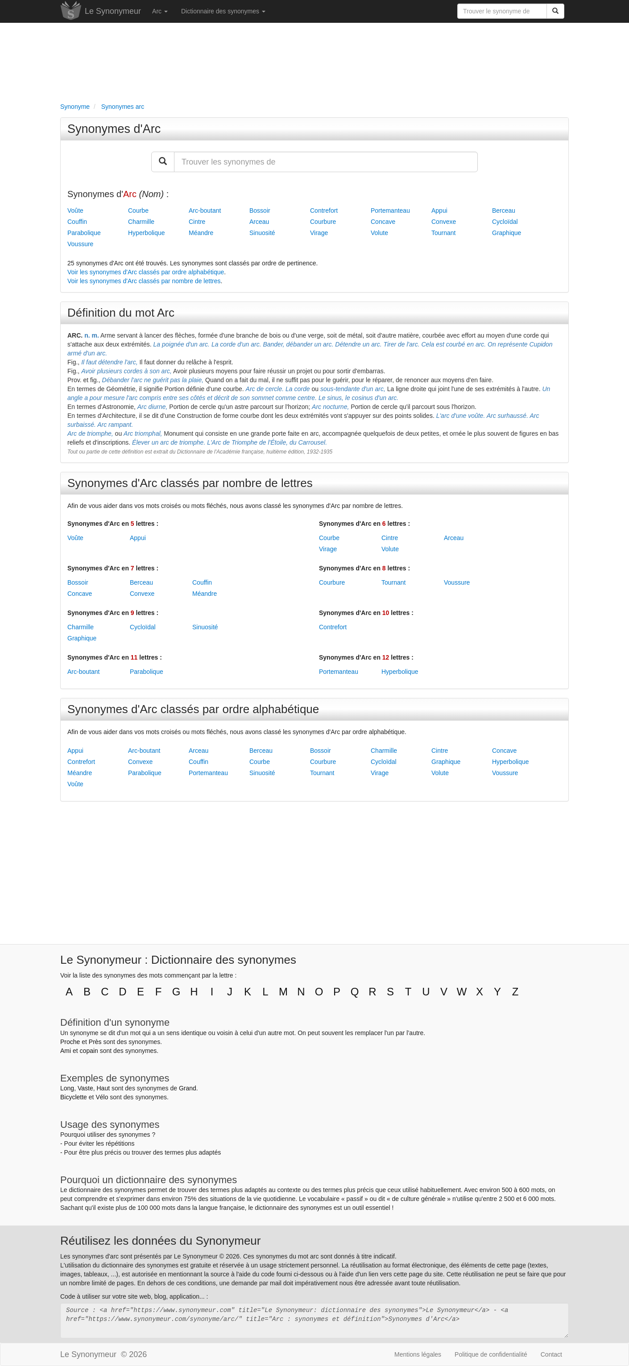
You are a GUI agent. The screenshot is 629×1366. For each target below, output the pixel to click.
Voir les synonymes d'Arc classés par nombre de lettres (144, 281)
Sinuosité (262, 232)
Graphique (506, 232)
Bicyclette (73, 1097)
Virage (319, 232)
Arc (160, 11)
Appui (439, 210)
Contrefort (324, 210)
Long (67, 1088)
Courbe (138, 210)
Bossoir (259, 210)
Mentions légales (417, 1354)
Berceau (503, 210)
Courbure (323, 221)
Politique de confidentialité (491, 1354)
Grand (187, 1088)
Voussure (80, 244)
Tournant (443, 232)
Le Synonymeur (113, 11)
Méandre (201, 232)
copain (89, 1050)
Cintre (197, 221)
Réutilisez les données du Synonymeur (160, 1240)
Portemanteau (390, 210)
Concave (383, 221)
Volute (379, 232)
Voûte (75, 210)
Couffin (77, 221)
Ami (65, 1050)
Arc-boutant (205, 210)
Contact (551, 1354)
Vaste (85, 1088)
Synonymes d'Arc (114, 129)
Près (95, 1041)
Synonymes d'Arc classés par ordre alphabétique (193, 709)
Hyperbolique (146, 232)
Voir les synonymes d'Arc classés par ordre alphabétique (145, 272)
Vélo (101, 1097)
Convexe (443, 221)
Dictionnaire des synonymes (223, 11)
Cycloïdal (505, 221)
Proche (70, 1041)
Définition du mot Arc (120, 312)
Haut (103, 1088)
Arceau (259, 221)
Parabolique (84, 232)
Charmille (141, 221)
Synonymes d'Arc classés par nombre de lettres (190, 483)
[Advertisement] (314, 60)
